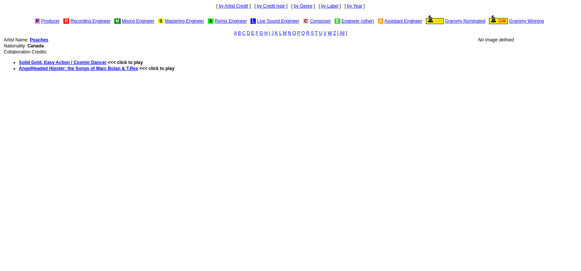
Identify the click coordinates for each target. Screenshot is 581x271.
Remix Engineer (231, 21)
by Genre (303, 6)
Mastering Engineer (184, 21)
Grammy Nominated (465, 21)
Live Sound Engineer (278, 21)
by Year (354, 6)
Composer (320, 21)
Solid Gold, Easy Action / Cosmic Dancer (62, 62)
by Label (329, 6)
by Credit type (271, 6)
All (342, 33)
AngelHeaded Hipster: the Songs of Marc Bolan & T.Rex (78, 68)
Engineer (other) (357, 21)
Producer (50, 21)
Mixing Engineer (138, 21)
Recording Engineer (91, 21)
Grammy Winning (526, 21)
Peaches (39, 40)
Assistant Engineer (403, 21)
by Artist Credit (233, 6)
